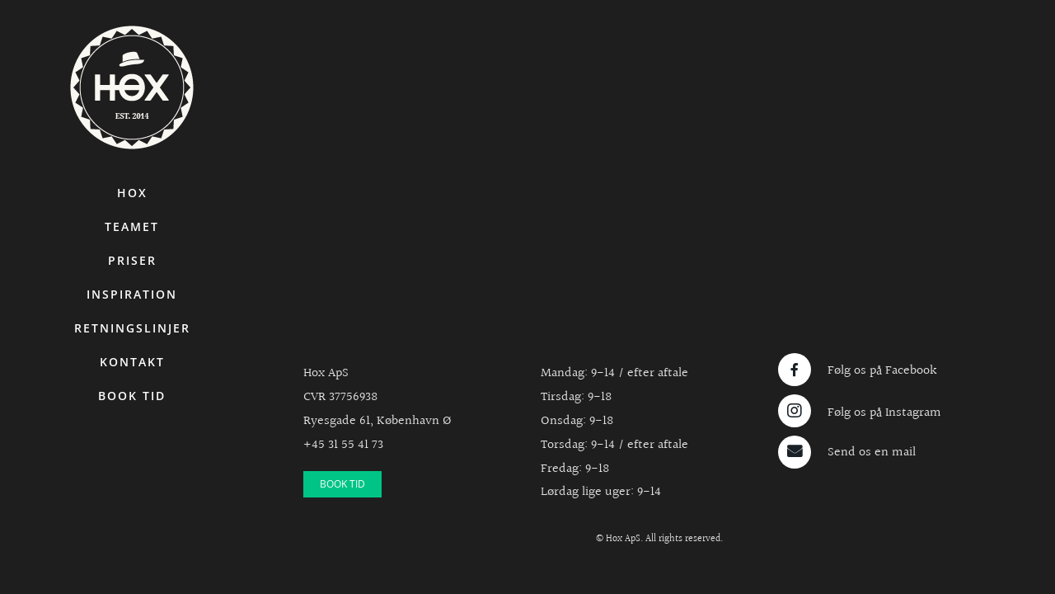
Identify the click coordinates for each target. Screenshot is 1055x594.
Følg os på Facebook (882, 371)
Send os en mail (872, 452)
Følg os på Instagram (884, 413)
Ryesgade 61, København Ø (377, 421)
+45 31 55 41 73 (343, 445)
